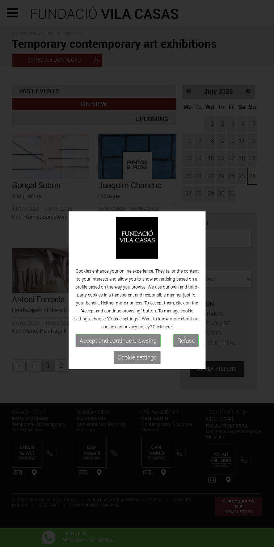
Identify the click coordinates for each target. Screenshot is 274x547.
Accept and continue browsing (118, 360)
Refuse (186, 360)
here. (168, 346)
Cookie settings (137, 376)
